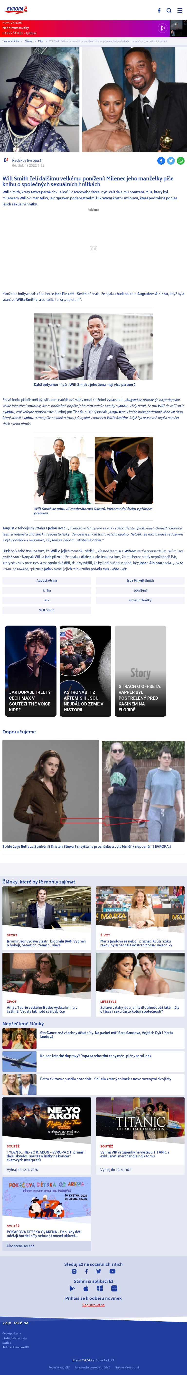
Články (28, 41)
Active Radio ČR (105, 1360)
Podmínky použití (59, 1368)
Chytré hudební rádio (14, 1338)
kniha (47, 590)
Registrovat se (93, 1305)
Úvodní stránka (10, 41)
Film (40, 41)
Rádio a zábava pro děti (15, 1347)
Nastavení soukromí (127, 1368)
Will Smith (47, 610)
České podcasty (11, 1334)
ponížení (140, 590)
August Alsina (47, 580)
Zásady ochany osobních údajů (92, 1368)
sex (46, 600)
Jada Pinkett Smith (140, 580)
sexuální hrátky (140, 600)
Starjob (6, 1343)
